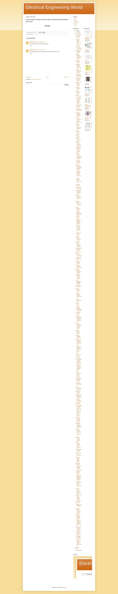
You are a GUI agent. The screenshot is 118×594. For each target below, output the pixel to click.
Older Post (66, 77)
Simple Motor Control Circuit (78, 79)
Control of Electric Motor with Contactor (78, 271)
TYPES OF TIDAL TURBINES (78, 400)
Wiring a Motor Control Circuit (78, 106)
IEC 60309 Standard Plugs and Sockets (78, 114)
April (77, 32)
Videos (75, 25)
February (77, 547)
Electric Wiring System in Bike (78, 258)
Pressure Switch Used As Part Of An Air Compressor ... (78, 432)
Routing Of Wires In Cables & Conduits (78, 419)
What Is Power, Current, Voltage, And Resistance (78, 445)
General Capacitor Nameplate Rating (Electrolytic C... (78, 522)
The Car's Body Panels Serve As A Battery (78, 491)
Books (75, 20)
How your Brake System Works (78, 332)
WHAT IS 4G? (78, 251)
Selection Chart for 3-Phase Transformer (78, 203)
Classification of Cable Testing (78, 51)
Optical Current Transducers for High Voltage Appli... (78, 326)
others (75, 23)
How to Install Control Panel (78, 36)
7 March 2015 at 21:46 (40, 49)
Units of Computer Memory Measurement (78, 295)
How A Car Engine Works (78, 61)
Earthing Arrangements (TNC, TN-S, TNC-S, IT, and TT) (78, 342)
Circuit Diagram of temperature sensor (78, 71)
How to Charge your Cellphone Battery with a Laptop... (78, 155)
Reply (31, 45)
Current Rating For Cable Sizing (78, 450)
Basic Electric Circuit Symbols (78, 392)
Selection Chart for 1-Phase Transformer (78, 197)
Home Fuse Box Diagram (78, 135)
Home (47, 77)
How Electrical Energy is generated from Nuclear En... (78, 349)
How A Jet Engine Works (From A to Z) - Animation (78, 42)
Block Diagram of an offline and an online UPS (78, 407)
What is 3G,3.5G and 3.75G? (78, 254)
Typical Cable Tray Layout (78, 188)
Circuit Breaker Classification (79, 110)
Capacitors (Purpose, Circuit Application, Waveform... (79, 425)
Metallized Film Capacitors (78, 139)
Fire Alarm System (78, 185)
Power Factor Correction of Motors (78, 528)
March (77, 33)
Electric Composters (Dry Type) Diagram (78, 374)
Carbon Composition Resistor (78, 388)
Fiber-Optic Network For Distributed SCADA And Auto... (78, 466)
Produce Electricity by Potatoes (78, 266)
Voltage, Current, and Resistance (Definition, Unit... (78, 126)
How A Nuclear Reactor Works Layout (79, 472)
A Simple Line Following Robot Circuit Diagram (78, 149)
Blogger (64, 587)
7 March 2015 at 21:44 (40, 41)
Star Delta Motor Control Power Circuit (78, 459)
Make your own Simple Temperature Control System (78, 167)
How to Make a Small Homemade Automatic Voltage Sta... (78, 367)
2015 (76, 30)
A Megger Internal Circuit (78, 88)
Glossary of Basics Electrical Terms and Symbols (78, 511)
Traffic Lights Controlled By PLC (78, 537)
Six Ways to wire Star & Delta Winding (78, 532)
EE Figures (31, 34)
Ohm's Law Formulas (78, 403)
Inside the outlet (77, 132)
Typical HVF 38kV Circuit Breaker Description (78, 244)
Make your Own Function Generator (78, 143)
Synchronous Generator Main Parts (78, 75)
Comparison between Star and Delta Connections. (78, 174)
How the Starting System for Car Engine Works (78, 56)
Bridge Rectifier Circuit (78, 92)
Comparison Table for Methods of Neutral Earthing (78, 222)
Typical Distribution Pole (78, 300)
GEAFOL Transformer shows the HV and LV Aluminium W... (78, 319)
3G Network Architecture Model (79, 249)
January (77, 550)
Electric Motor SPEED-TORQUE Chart (78, 380)
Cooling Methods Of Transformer (78, 505)
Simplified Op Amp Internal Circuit (78, 84)
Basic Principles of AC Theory (78, 290)
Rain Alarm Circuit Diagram (78, 262)
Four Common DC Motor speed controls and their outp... (78, 100)
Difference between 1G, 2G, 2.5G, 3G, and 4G (78, 276)
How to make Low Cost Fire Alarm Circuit (78, 192)
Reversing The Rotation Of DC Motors (78, 396)
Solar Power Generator (78, 286)
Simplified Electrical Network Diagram (78, 516)
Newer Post (28, 77)
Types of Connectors (78, 96)
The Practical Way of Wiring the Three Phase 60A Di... (78, 542)
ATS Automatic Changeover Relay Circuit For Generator (78, 361)
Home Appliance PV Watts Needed (78, 282)
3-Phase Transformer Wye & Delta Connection (78, 120)
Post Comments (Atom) (36, 79)
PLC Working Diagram (78, 501)
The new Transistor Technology (78, 47)
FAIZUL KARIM (33, 41)
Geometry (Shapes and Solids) (78, 336)
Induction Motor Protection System (78, 238)
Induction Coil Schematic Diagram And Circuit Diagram (78, 477)
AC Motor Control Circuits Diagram (78, 439)
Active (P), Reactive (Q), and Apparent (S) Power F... (78, 228)
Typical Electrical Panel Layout (78, 209)
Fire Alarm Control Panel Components (78, 180)
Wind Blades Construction (78, 384)
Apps (75, 18)
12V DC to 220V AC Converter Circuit (78, 162)
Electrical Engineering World (54, 7)
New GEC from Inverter (78, 304)
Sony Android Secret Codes (78, 234)
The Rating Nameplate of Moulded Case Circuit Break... (78, 215)
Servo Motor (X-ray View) (78, 313)
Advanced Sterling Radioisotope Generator (79, 309)
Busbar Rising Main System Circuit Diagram (78, 497)
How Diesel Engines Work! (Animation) (78, 66)
